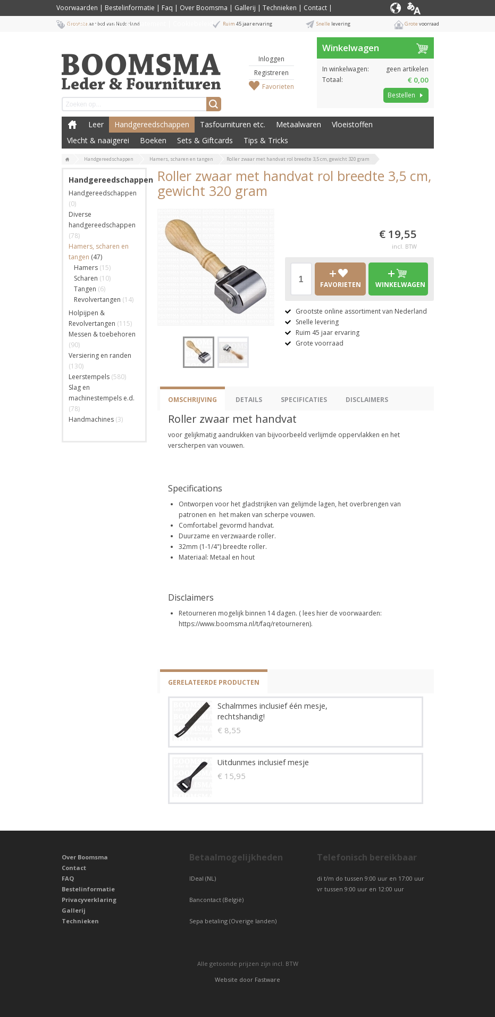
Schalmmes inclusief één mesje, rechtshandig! (272, 711)
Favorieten (278, 86)
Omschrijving (192, 399)
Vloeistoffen (352, 124)
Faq (167, 7)
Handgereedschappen (151, 124)
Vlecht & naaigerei (98, 140)
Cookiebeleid (193, 23)
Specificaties (304, 399)
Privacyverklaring (89, 900)
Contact (315, 7)
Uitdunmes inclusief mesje (263, 762)
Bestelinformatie (130, 7)
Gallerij (245, 7)
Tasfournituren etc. (232, 124)
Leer (96, 124)
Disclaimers (367, 399)
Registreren (271, 72)
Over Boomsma (204, 7)
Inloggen (271, 58)
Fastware (267, 979)
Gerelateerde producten (213, 682)
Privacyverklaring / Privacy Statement (111, 23)
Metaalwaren (298, 124)
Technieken (280, 7)
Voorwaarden (77, 7)
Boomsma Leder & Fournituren (72, 124)
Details (249, 399)
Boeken (153, 140)
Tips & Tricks (266, 140)
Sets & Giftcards (205, 140)
